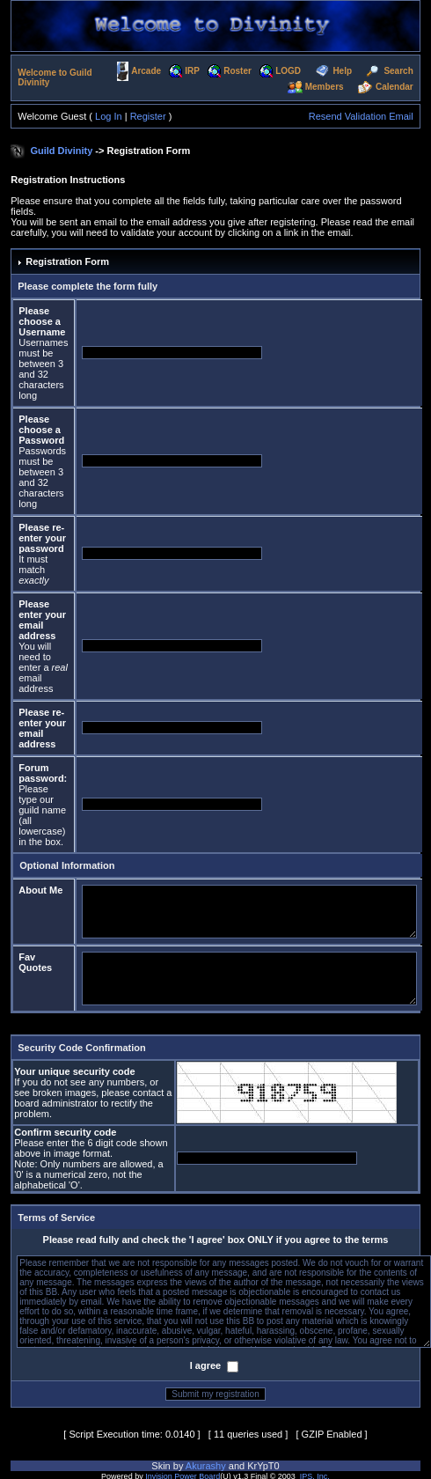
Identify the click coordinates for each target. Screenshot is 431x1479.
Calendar (394, 87)
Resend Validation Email (361, 116)
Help (342, 71)
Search (398, 71)
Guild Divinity (61, 150)
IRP (192, 71)
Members (324, 87)
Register (148, 116)
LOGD (288, 71)
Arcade (146, 71)
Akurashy (206, 1466)
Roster (237, 71)
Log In (108, 116)
